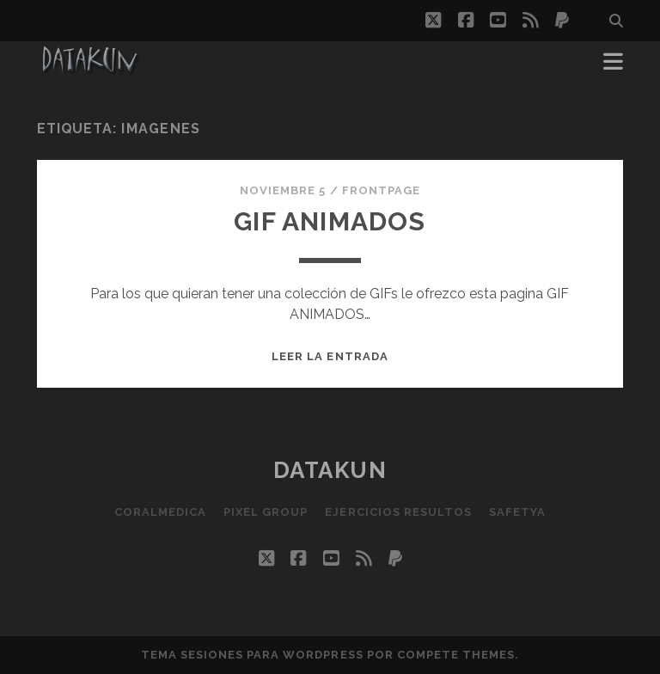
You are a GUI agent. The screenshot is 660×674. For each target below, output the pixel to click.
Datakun (330, 470)
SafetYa (517, 512)
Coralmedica (160, 512)
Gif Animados (329, 221)
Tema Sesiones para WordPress (252, 654)
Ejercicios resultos (398, 512)
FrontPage (381, 190)
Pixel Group (265, 512)
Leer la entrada (330, 356)
